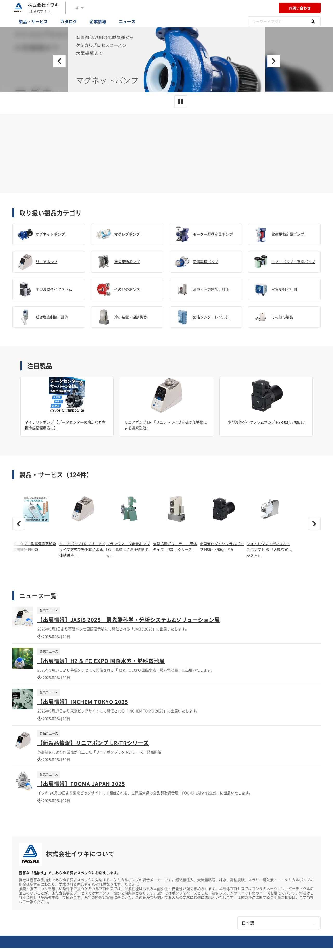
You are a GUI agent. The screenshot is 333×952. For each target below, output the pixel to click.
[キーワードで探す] (313, 21)
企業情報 (97, 21)
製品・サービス (33, 21)
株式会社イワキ (67, 853)
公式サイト (39, 11)
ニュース (127, 21)
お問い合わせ (300, 7)
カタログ (68, 21)
